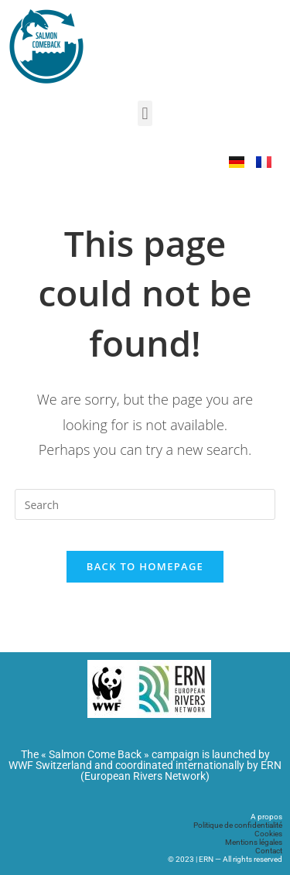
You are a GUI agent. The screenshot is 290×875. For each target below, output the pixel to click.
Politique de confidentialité (237, 825)
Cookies (268, 833)
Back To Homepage (145, 566)
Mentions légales (253, 842)
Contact (268, 850)
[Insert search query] (145, 504)
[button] (145, 113)
